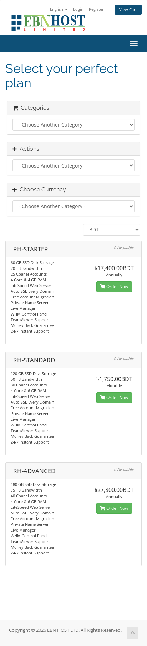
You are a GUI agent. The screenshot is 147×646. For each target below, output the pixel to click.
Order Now (114, 286)
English (59, 9)
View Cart (128, 9)
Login (78, 9)
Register (96, 9)
